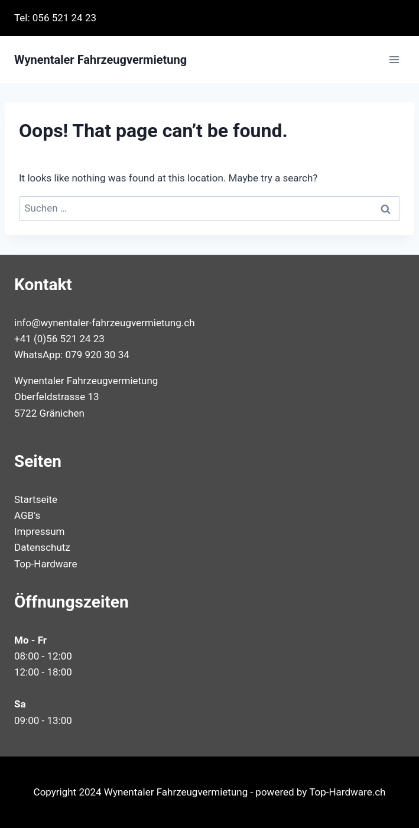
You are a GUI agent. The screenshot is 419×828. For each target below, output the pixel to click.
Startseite (35, 499)
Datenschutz (42, 547)
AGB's (27, 515)
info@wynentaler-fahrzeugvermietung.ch (104, 323)
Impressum (39, 531)
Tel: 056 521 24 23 (55, 18)
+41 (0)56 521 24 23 (59, 339)
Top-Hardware (45, 564)
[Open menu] (394, 60)
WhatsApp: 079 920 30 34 (71, 355)
